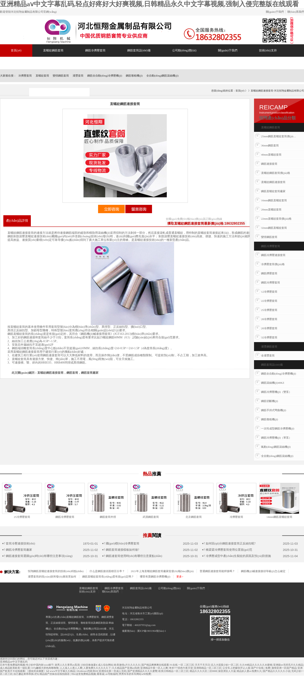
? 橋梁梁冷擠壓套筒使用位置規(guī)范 (227, 549)
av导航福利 (112, 674)
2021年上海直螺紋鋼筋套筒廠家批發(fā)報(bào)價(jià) (162, 571)
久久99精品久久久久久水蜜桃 (256, 664)
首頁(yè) (16, 50)
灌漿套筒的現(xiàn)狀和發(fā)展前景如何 (52, 576)
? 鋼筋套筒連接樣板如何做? (120, 549)
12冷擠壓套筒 (269, 291)
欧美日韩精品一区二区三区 (173, 671)
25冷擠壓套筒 (269, 310)
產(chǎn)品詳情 (17, 220)
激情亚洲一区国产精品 (284, 668)
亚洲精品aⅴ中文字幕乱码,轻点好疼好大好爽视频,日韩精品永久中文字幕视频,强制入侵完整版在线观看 (149, 4)
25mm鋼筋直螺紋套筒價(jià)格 (279, 136)
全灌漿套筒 (268, 355)
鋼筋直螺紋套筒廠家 (273, 191)
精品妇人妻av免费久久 (249, 671)
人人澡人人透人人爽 (71, 668)
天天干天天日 (202, 664)
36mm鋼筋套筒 (270, 145)
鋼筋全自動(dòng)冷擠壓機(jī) (104, 75)
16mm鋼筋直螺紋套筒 (274, 200)
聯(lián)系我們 (295, 11)
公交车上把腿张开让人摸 (236, 668)
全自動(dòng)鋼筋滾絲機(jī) (162, 75)
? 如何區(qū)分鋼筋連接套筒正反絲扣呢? (228, 543)
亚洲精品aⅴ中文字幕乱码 (13, 661)
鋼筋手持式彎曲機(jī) (273, 410)
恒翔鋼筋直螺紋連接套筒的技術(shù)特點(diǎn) (55, 571)
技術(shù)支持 (268, 50)
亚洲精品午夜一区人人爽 (154, 668)
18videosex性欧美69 (87, 671)
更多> (179, 576)
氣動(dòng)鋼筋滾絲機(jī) (276, 446)
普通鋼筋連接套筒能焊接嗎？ (217, 571)
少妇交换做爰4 (89, 664)
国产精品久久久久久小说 (276, 671)
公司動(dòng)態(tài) (184, 50)
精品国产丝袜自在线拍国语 (55, 674)
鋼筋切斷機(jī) (269, 401)
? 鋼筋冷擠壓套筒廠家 (17, 549)
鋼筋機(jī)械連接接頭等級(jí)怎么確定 (263, 571)
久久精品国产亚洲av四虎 (125, 668)
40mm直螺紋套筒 (271, 154)
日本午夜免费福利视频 (12, 664)
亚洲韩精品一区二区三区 (207, 668)
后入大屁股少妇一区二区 (224, 664)
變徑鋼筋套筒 (61, 75)
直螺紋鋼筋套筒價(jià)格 (275, 172)
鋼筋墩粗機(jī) (134, 75)
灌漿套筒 (78, 75)
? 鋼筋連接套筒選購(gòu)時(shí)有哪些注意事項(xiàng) (37, 556)
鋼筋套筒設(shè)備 (139, 50)
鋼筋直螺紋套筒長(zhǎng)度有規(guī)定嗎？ (108, 576)
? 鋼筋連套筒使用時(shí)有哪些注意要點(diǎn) (132, 556)
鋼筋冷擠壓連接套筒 (273, 255)
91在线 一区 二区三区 (182, 664)
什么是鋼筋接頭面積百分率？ (107, 571)
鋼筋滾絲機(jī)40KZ (272, 382)
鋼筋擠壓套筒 (269, 273)
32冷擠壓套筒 (269, 337)
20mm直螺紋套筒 (271, 209)
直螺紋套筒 (42, 75)
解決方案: (12, 572)
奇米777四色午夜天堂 (181, 668)
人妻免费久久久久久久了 (97, 668)
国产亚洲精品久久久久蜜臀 (142, 671)
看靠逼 (100, 674)
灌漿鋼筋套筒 (269, 346)
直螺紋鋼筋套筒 (53, 50)
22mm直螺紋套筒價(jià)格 (276, 218)
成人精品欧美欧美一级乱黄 (15, 668)
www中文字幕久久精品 (62, 671)
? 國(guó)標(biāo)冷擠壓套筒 (120, 543)
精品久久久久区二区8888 (203, 671)
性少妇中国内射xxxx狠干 (40, 664)
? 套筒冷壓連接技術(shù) (18, 543)
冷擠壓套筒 (25, 75)
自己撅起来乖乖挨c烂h (26, 674)
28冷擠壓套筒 (269, 319)
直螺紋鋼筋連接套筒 (273, 182)
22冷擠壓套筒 (269, 300)
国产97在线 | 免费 (260, 668)
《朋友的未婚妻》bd (37, 671)
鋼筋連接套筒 (269, 163)
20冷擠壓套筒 (269, 328)
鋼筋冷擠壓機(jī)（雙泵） (276, 391)
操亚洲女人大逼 (227, 671)
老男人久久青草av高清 (67, 664)
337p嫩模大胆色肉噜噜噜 (45, 668)
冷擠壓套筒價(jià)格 (273, 264)
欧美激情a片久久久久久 (127, 664)
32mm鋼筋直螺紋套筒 (274, 227)
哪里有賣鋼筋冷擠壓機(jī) (155, 576)
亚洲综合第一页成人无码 (112, 671)
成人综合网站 (105, 664)
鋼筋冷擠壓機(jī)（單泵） (276, 437)
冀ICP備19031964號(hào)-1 (151, 630)
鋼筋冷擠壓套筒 (95, 50)
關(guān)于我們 (275, 11)
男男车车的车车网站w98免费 (135, 674)
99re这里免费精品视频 (83, 674)
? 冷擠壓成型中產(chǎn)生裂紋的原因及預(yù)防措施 (236, 556)
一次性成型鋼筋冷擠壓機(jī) (277, 428)
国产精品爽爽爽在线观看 (155, 664)
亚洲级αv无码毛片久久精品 (288, 664)
